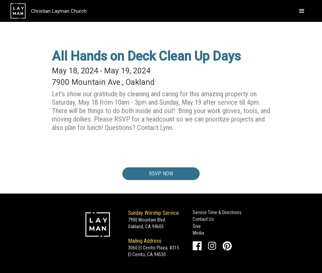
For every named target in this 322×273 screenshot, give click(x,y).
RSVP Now (161, 173)
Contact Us (203, 219)
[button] (302, 11)
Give (197, 226)
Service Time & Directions (217, 212)
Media (198, 233)
